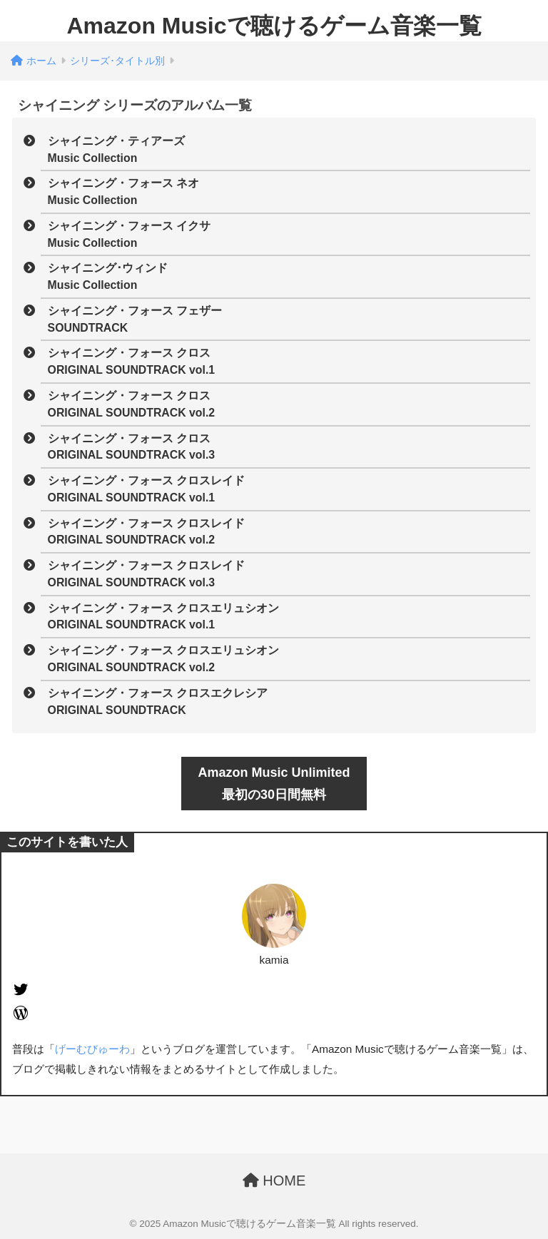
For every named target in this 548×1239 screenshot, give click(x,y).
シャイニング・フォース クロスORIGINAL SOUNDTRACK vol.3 (131, 447)
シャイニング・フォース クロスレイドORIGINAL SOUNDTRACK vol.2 (146, 531)
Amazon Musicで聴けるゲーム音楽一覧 (273, 26)
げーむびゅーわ (92, 1049)
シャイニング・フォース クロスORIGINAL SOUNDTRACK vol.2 (131, 404)
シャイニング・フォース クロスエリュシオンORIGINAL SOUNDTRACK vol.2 (163, 658)
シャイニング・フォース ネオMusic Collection (123, 191)
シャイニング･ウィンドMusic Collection (108, 276)
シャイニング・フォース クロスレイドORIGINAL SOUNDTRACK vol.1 (146, 489)
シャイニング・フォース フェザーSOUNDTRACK (135, 319)
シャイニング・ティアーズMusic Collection (116, 149)
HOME (274, 1180)
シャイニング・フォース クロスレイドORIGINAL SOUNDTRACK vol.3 (146, 573)
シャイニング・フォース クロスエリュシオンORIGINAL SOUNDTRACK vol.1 (163, 616)
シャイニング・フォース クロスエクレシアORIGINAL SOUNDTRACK (158, 701)
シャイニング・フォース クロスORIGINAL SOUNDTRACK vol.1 (131, 361)
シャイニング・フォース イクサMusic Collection (129, 234)
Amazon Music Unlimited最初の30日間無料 (274, 783)
